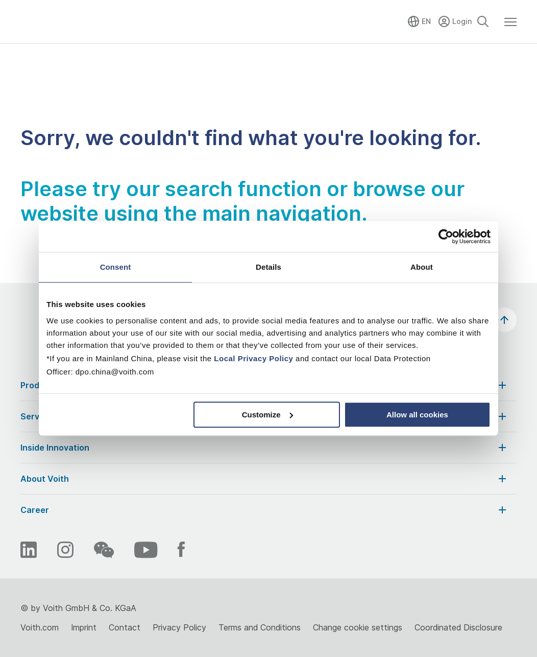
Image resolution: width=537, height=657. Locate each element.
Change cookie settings (357, 627)
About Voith (264, 479)
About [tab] (421, 267)
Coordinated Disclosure (458, 627)
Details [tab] (268, 267)
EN (426, 21)
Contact (124, 627)
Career (264, 510)
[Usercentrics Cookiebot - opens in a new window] (446, 236)
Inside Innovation (264, 447)
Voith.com (39, 627)
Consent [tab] (115, 267)
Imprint (83, 627)
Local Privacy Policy (253, 358)
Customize (267, 414)
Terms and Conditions (259, 627)
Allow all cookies (417, 414)
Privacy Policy (179, 627)
